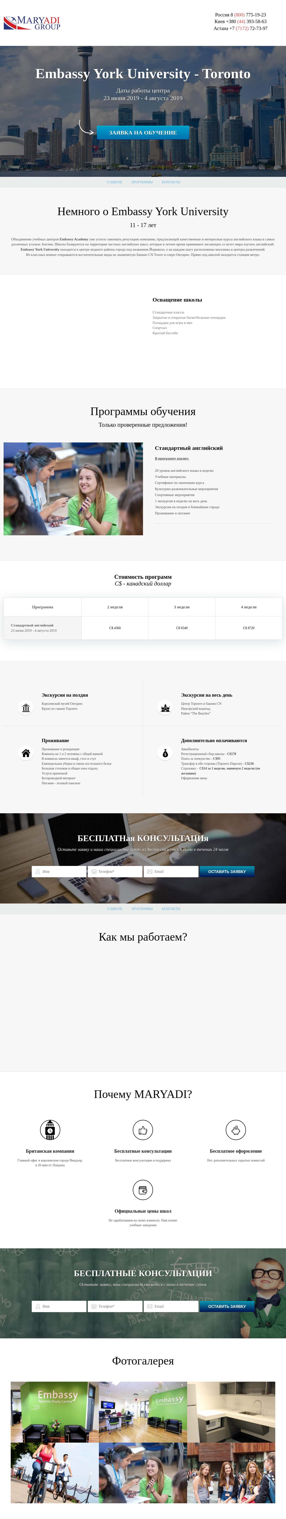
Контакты (171, 182)
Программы (142, 182)
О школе (115, 182)
